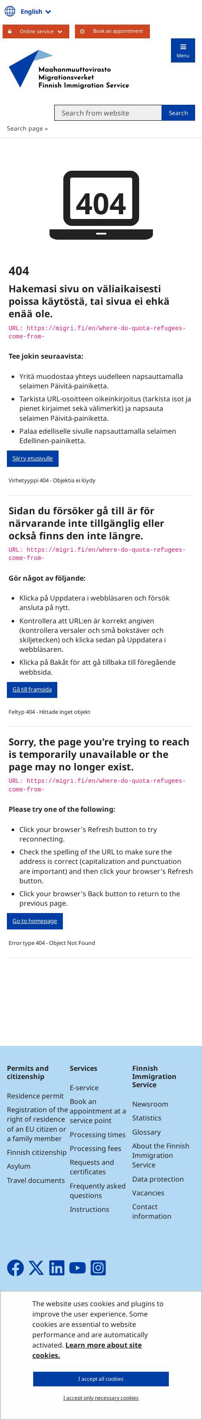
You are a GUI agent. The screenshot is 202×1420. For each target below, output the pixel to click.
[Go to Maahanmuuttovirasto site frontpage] (69, 69)
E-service (84, 1087)
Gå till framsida (32, 689)
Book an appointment (118, 31)
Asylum (19, 1166)
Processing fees (95, 1148)
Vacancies (148, 1193)
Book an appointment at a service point (98, 1111)
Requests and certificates (92, 1166)
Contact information (151, 1211)
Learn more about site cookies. (87, 1350)
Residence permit (35, 1096)
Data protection (158, 1179)
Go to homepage (34, 921)
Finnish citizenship (37, 1152)
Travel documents (36, 1180)
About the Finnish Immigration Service (161, 1155)
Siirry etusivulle (32, 458)
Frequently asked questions (98, 1190)
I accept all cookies (101, 1378)
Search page (25, 128)
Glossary (146, 1132)
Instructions (89, 1209)
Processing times (98, 1134)
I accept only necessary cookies (101, 1397)
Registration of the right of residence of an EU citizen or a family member (37, 1124)
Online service (44, 31)
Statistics (147, 1118)
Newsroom (150, 1104)
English (36, 11)
